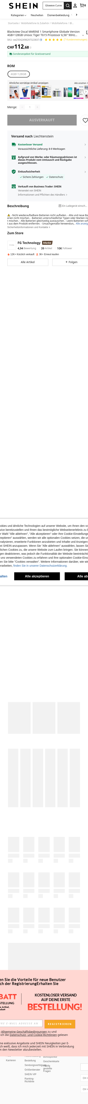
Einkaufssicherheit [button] (29, 171)
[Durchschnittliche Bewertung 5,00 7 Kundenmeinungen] (65, 40)
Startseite (13, 23)
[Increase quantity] (37, 107)
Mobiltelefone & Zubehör (35, 23)
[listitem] (14, 92)
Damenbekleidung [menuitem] (58, 15)
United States (16, 1096)
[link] (82, 5)
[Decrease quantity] (22, 107)
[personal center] (75, 5)
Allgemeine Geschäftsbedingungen (24, 1031)
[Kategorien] (19, 15)
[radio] (18, 74)
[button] (41, 40)
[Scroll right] (76, 15)
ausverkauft (42, 120)
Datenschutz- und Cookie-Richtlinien (33, 1035)
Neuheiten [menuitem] (37, 15)
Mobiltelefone (59, 23)
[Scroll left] (71, 15)
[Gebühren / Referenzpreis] (30, 47)
